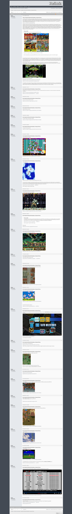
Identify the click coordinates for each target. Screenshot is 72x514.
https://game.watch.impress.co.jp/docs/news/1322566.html (31, 251)
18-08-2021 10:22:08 (26, 404)
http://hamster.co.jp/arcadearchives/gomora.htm (30, 401)
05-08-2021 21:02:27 (26, 395)
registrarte (52, 12)
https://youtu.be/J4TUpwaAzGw (27, 372)
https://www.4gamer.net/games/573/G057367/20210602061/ (32, 301)
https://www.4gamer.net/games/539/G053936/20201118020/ (33, 52)
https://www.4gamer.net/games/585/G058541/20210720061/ (32, 392)
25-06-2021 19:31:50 (26, 349)
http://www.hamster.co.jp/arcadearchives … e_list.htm (31, 93)
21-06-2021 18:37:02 (26, 340)
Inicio (11, 6)
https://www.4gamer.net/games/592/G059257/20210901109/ (32, 442)
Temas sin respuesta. (59, 8)
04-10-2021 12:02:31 (26, 465)
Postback (14, 6)
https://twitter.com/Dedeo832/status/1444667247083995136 (32, 495)
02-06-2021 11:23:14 (26, 287)
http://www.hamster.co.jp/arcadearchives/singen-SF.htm (31, 365)
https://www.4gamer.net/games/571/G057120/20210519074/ (32, 284)
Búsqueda (21, 6)
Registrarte (25, 6)
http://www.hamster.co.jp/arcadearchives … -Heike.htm (31, 502)
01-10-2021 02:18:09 (26, 445)
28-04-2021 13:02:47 (26, 213)
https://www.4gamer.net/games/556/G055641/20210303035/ (32, 110)
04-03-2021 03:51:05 (26, 105)
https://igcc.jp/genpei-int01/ (27, 503)
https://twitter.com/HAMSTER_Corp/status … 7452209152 (31, 258)
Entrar (29, 6)
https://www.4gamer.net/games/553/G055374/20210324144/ (32, 129)
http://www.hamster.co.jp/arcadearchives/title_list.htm (31, 92)
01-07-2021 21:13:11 (26, 369)
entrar (49, 12)
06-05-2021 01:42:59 (26, 229)
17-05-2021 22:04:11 (26, 254)
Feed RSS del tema (59, 14)
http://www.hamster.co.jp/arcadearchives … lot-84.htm (31, 306)
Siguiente (24, 12)
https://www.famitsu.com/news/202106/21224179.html (31, 344)
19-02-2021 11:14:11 (26, 87)
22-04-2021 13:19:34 (26, 158)
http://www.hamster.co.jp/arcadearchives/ (29, 23)
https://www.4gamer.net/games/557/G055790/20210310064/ (32, 119)
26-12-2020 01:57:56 (26, 15)
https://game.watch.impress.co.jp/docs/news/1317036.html (31, 156)
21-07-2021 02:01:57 (26, 378)
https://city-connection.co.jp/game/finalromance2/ (30, 226)
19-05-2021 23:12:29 (26, 263)
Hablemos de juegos (17, 10)
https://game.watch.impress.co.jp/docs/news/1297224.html (31, 79)
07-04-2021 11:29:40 (26, 134)
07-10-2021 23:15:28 (26, 497)
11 (21, 12)
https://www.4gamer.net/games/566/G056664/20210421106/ (32, 180)
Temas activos (53, 8)
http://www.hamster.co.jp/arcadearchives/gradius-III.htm (31, 80)
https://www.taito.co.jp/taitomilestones (28, 336)
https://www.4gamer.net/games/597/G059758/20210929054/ (32, 459)
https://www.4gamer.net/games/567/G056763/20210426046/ (32, 210)
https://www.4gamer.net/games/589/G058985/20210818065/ (32, 426)
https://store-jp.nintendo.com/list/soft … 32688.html (31, 221)
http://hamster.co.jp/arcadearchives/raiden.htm (30, 373)
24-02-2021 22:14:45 (26, 96)
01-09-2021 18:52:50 (26, 428)
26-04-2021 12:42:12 (26, 188)
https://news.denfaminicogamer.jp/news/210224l (30, 100)
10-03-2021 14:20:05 (26, 115)
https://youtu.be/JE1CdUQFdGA (27, 78)
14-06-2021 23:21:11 (26, 308)
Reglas (18, 6)
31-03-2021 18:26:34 (26, 124)
